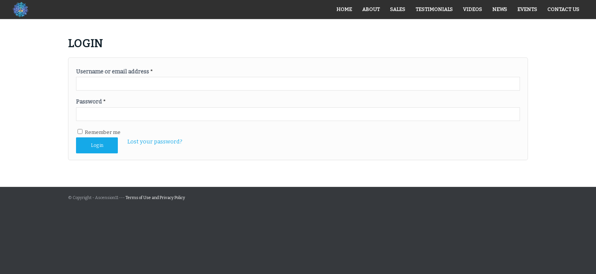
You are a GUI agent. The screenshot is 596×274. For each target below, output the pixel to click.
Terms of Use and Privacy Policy (155, 197)
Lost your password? (154, 141)
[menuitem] (344, 9)
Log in (97, 145)
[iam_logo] (20, 9)
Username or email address (114, 71)
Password (91, 101)
